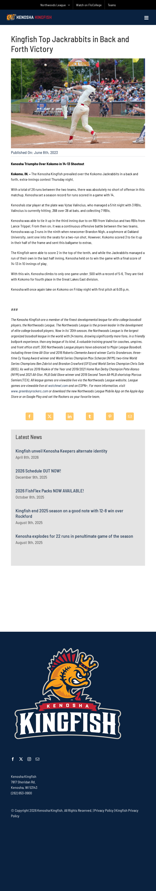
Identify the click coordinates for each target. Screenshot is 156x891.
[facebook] (13, 759)
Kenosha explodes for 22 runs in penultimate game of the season (74, 538)
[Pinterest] (110, 416)
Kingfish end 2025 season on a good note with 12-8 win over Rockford (69, 515)
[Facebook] (29, 416)
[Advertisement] (78, 598)
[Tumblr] (90, 416)
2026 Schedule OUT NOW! (38, 472)
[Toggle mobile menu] (146, 17)
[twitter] (21, 759)
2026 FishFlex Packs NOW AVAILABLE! (50, 492)
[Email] (130, 416)
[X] (50, 416)
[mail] (37, 759)
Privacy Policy (104, 810)
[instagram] (29, 759)
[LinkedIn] (70, 416)
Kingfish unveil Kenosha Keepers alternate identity (61, 452)
